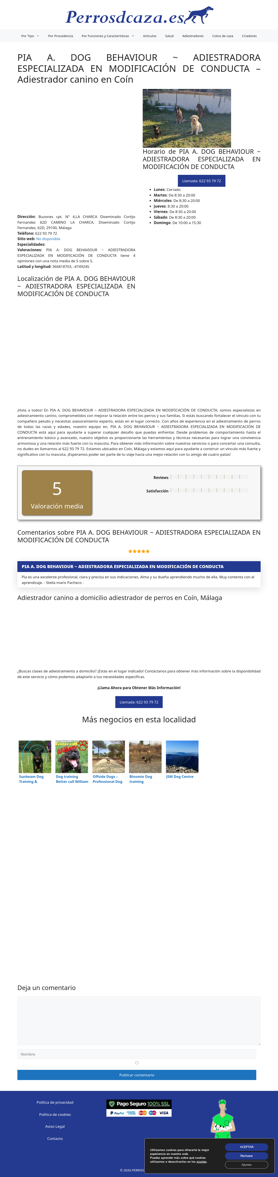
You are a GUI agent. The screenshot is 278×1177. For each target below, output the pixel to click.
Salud (169, 36)
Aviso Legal (55, 1126)
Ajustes (246, 1164)
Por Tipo (32, 35)
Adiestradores (193, 36)
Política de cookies (55, 1114)
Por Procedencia (60, 36)
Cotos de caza (222, 36)
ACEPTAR (246, 1146)
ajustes (202, 1161)
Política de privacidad (55, 1102)
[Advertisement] (139, 151)
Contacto (55, 1138)
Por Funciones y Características (110, 35)
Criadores (249, 36)
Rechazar (245, 1155)
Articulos (150, 36)
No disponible (48, 238)
